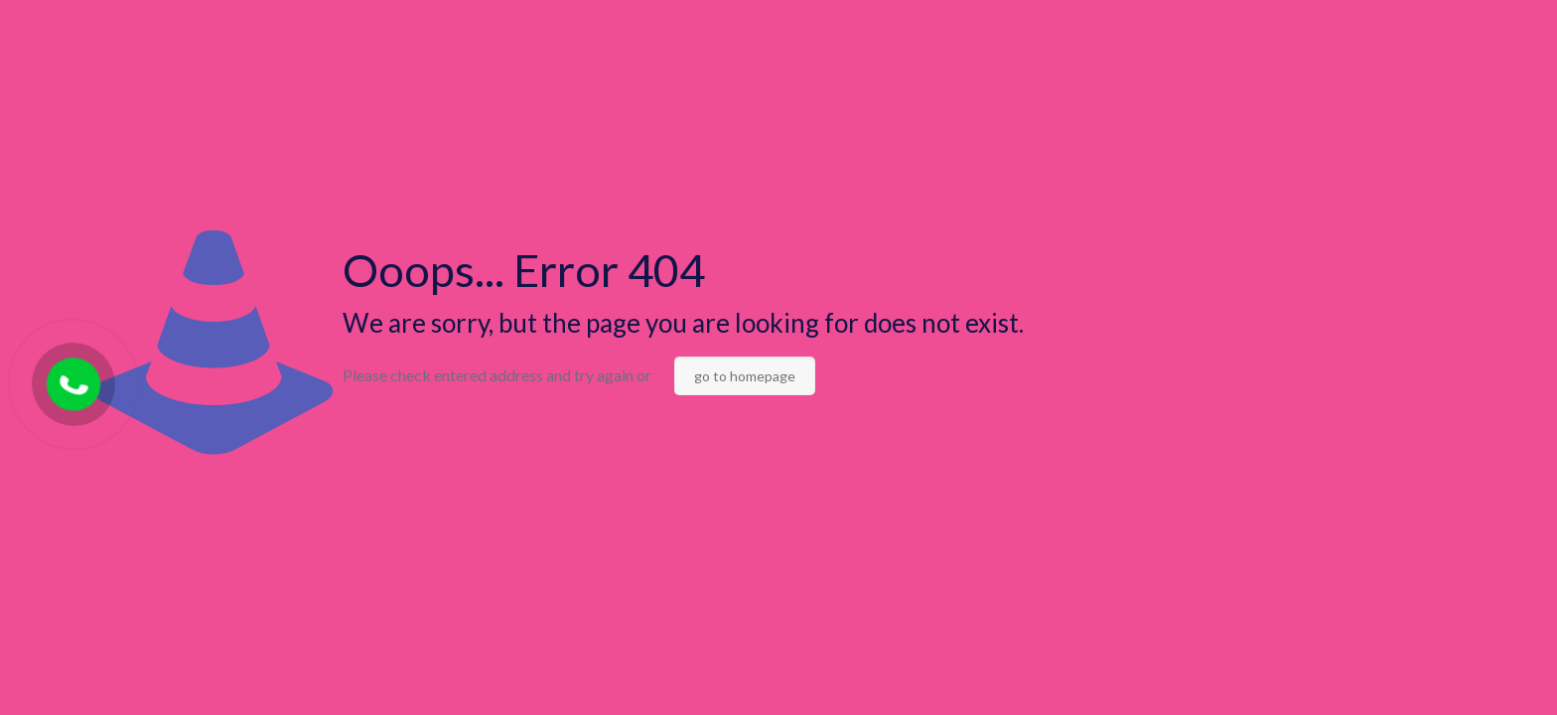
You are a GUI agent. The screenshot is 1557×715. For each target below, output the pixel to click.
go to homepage (744, 375)
